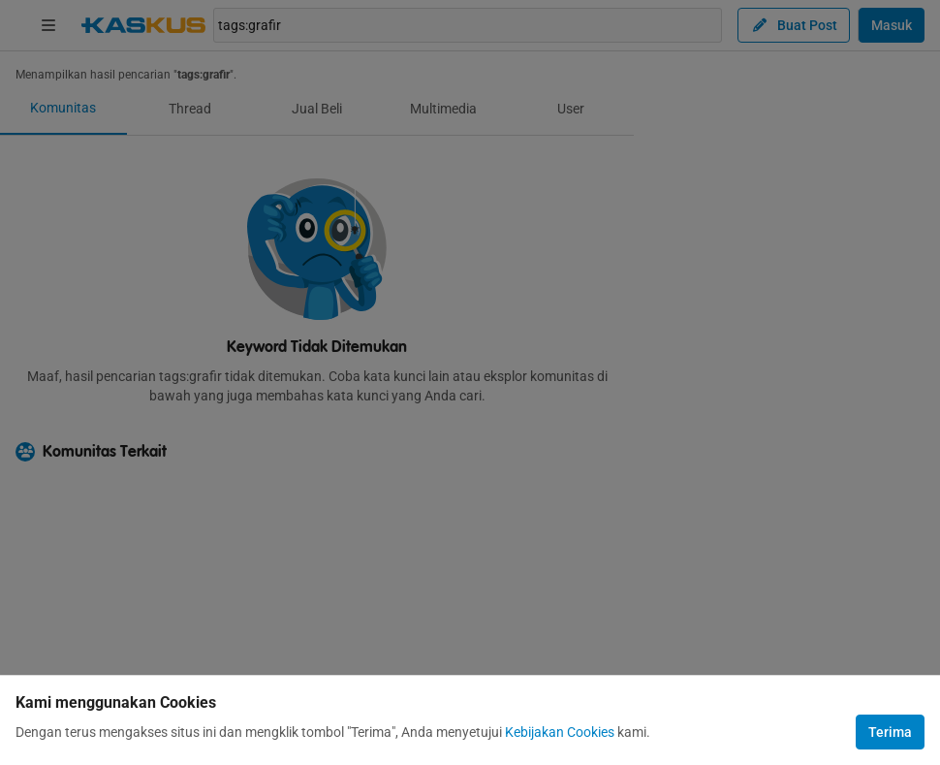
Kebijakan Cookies (559, 732)
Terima (890, 732)
